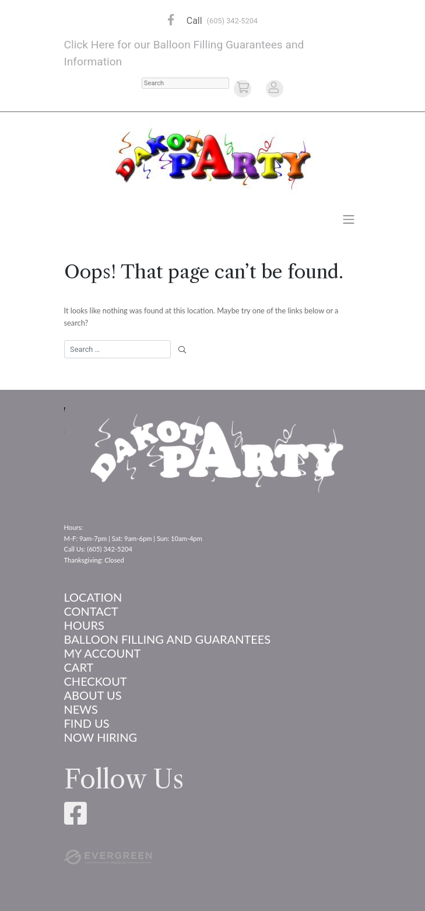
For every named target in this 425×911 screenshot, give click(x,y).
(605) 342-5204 (232, 20)
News (81, 709)
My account (102, 653)
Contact (91, 611)
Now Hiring (101, 737)
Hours (84, 625)
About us (93, 695)
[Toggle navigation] (348, 219)
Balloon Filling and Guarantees (167, 639)
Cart (79, 667)
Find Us (87, 723)
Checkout (95, 681)
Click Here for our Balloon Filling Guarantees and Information (184, 53)
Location (93, 597)
